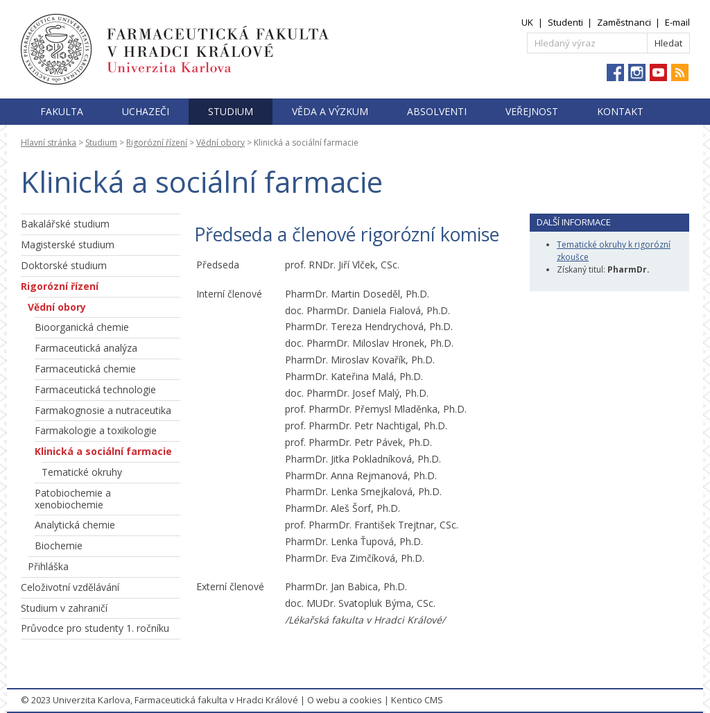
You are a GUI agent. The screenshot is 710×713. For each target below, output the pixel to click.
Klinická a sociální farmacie (103, 451)
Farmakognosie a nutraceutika (103, 410)
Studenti (565, 22)
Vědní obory (220, 142)
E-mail (677, 22)
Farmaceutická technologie (95, 389)
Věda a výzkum (330, 111)
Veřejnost (531, 111)
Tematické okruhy (82, 472)
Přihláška (48, 566)
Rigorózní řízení (156, 142)
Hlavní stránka (48, 142)
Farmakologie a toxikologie (96, 430)
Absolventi (437, 111)
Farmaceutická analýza (86, 347)
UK (527, 22)
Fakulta (61, 111)
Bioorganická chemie (82, 327)
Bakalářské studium (65, 223)
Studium (230, 111)
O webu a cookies (344, 700)
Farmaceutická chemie (85, 368)
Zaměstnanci (624, 22)
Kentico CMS (417, 700)
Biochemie (59, 545)
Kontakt (620, 111)
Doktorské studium (64, 265)
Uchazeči (145, 111)
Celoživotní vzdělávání (70, 587)
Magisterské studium (67, 244)
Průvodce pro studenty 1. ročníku (95, 628)
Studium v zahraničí (64, 608)
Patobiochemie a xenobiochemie (73, 498)
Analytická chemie (75, 524)
